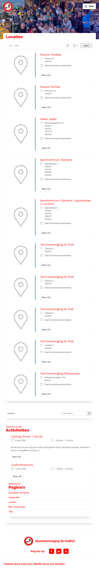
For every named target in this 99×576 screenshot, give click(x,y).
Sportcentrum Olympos (56, 159)
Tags (11, 511)
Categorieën (14, 497)
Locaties (12, 502)
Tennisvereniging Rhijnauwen (60, 373)
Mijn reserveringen (17, 507)
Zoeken (86, 46)
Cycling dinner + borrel (27, 436)
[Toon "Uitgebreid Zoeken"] (67, 45)
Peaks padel (48, 119)
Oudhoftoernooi (22, 464)
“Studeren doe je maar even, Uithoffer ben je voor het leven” (34, 564)
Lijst (74, 45)
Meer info (46, 75)
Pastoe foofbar (50, 86)
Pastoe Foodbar (51, 54)
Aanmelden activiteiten (19, 493)
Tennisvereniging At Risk (57, 244)
